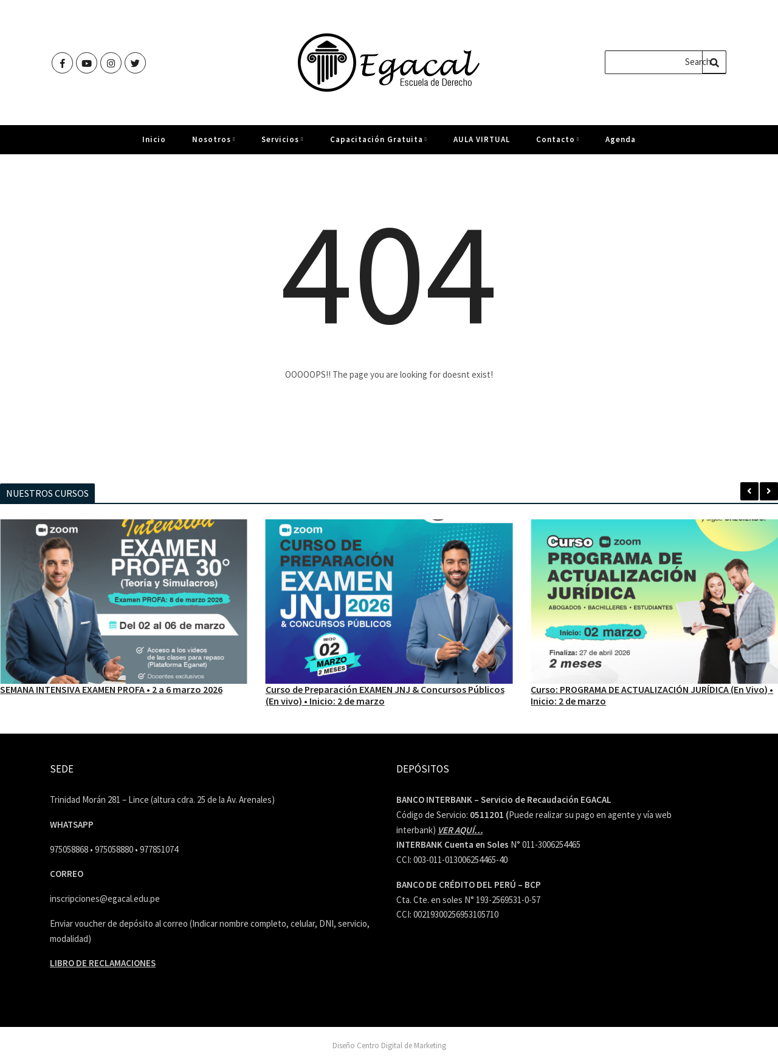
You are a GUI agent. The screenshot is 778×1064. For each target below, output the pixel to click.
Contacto (557, 144)
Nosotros (213, 144)
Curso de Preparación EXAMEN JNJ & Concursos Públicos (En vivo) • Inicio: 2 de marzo (385, 695)
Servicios (282, 144)
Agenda (620, 144)
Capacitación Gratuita (378, 144)
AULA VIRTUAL (481, 144)
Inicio (154, 144)
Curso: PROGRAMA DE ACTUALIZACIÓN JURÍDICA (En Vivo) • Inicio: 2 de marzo (652, 695)
